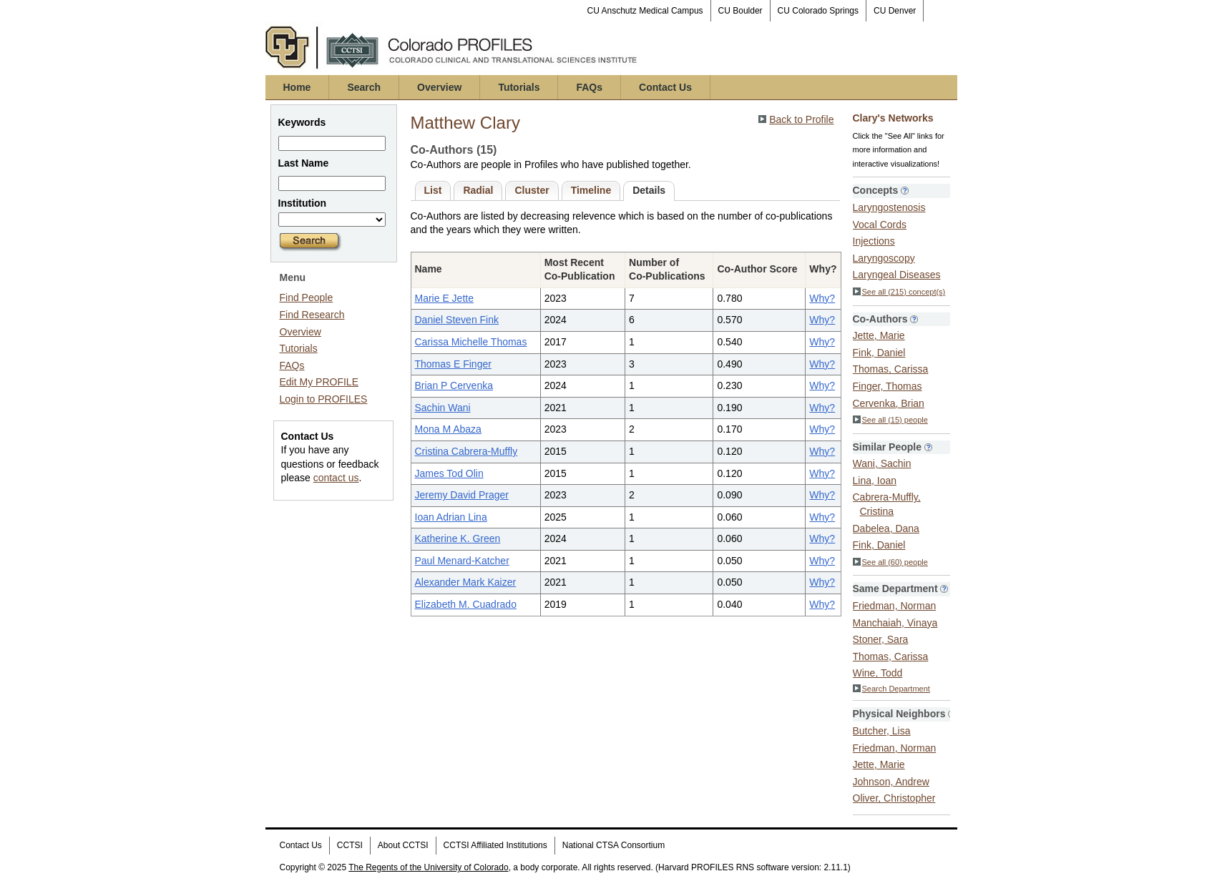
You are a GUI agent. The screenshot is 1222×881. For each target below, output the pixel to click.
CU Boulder (740, 11)
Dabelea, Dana (886, 528)
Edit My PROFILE (319, 382)
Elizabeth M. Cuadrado (466, 604)
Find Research (312, 314)
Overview (439, 87)
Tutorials (518, 87)
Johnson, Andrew (891, 781)
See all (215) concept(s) (899, 291)
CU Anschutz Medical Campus (645, 11)
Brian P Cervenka (454, 385)
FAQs (589, 87)
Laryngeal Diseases (897, 274)
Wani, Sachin (882, 463)
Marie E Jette (444, 298)
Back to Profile (801, 119)
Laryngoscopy (884, 258)
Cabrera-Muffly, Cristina (887, 504)
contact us (336, 477)
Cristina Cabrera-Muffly (466, 451)
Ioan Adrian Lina (451, 517)
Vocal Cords (879, 224)
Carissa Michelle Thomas (471, 342)
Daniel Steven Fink (457, 319)
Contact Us (665, 87)
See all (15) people (890, 419)
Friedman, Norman (895, 605)
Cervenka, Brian (888, 403)
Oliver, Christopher (894, 798)
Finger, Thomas (887, 386)
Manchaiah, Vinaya (895, 623)
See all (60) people (890, 562)
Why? (822, 298)
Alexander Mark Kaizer (466, 582)
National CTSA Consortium (613, 845)
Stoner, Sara (881, 639)
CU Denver (895, 11)
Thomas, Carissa (891, 369)
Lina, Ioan (875, 480)
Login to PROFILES (324, 399)
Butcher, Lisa (882, 731)
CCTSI (350, 845)
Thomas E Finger (453, 364)
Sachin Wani (443, 407)
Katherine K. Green (458, 538)
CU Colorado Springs (818, 11)
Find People (306, 297)
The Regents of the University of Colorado (428, 867)
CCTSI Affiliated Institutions (495, 845)
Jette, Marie (879, 335)
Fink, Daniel (879, 352)
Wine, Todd (878, 673)
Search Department (891, 688)
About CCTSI (403, 845)
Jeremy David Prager (462, 495)
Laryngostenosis (889, 207)
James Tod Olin (449, 473)
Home (297, 87)
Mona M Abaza (448, 429)
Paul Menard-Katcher (462, 560)
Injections (874, 241)
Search (364, 87)
